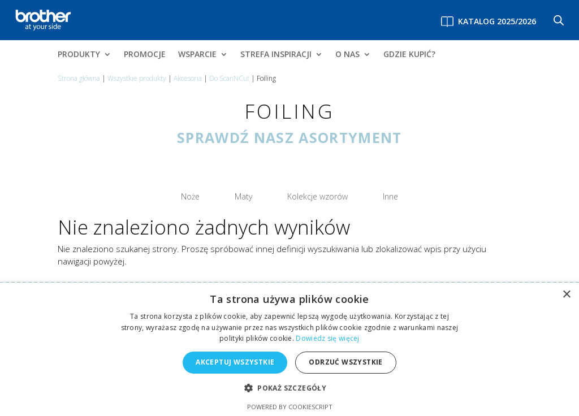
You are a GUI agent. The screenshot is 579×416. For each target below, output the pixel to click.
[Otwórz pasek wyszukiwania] (558, 20)
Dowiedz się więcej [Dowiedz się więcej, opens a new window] (327, 338)
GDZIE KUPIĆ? (409, 54)
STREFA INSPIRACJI (276, 54)
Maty (258, 194)
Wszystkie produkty (136, 78)
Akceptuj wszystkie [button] (235, 362)
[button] (289, 388)
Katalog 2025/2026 (497, 21)
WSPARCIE (197, 54)
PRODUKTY (79, 54)
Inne (358, 194)
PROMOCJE (145, 54)
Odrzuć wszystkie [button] (345, 362)
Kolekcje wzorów (308, 194)
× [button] (566, 295)
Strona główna (79, 78)
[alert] (289, 349)
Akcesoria (188, 78)
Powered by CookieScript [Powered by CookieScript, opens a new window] (289, 406)
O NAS (347, 54)
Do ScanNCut (229, 78)
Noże (222, 194)
